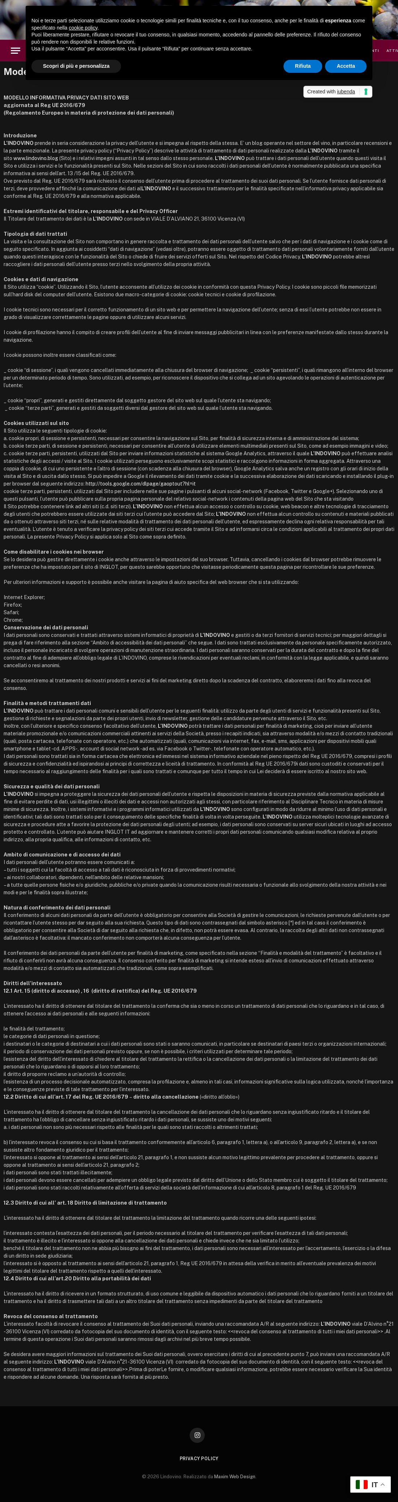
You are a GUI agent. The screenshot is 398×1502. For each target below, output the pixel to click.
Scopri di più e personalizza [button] (76, 66)
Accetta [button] (346, 66)
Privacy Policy (199, 1458)
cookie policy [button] (83, 28)
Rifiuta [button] (303, 66)
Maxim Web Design (234, 1476)
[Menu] (15, 51)
